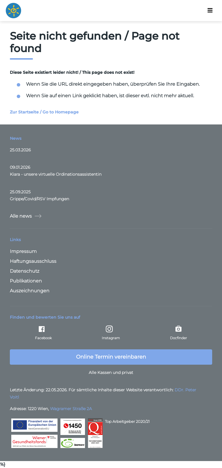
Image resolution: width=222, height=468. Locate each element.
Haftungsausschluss (33, 261)
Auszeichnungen (29, 290)
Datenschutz (24, 271)
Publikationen (26, 281)
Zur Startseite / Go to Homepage (44, 112)
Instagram (111, 333)
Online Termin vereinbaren (111, 357)
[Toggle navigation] (210, 10)
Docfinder (178, 333)
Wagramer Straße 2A (71, 408)
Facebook (43, 333)
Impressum (23, 251)
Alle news (25, 216)
